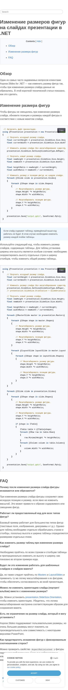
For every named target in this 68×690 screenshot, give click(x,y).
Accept (34, 673)
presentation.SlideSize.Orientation (43, 597)
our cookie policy (13, 667)
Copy (61, 130)
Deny (48, 680)
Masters (42, 574)
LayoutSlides (56, 574)
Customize (20, 680)
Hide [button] (39, 41)
